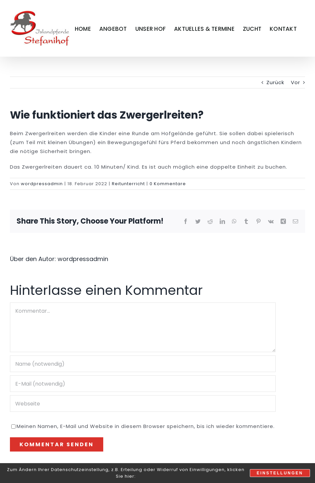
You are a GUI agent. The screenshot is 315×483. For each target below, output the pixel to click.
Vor (295, 82)
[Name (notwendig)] (143, 363)
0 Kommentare (168, 184)
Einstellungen (280, 473)
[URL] (143, 403)
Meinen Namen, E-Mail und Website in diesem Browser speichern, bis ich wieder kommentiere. (146, 426)
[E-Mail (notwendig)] (143, 383)
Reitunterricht (128, 184)
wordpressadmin (42, 184)
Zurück (275, 82)
